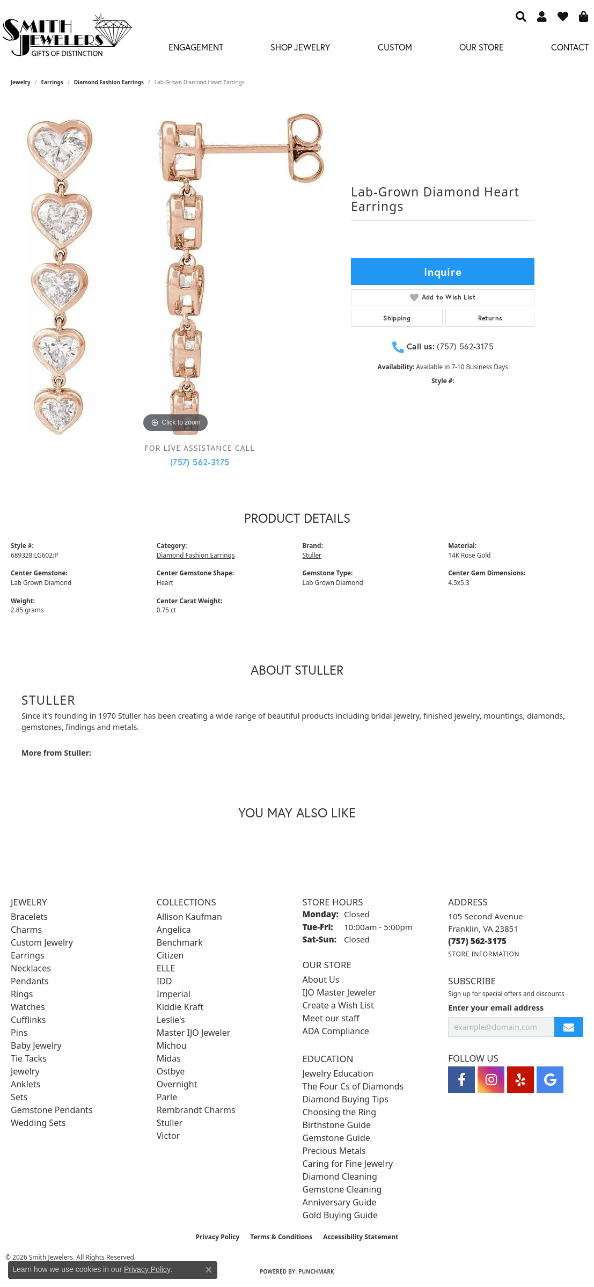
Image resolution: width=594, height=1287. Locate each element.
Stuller (312, 555)
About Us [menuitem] (321, 979)
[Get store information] (483, 954)
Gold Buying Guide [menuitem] (340, 1215)
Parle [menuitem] (167, 1097)
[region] (175, 274)
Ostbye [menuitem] (171, 1071)
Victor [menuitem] (168, 1136)
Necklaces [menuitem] (31, 968)
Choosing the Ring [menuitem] (340, 1112)
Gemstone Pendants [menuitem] (52, 1110)
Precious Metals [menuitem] (334, 1151)
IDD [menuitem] (164, 981)
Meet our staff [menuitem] (331, 1018)
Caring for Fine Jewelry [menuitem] (348, 1163)
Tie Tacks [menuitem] (29, 1058)
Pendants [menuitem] (30, 981)
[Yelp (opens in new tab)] (520, 1079)
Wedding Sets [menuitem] (38, 1123)
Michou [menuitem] (172, 1045)
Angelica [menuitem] (174, 929)
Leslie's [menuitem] (171, 1020)
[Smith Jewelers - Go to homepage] (67, 37)
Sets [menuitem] (19, 1097)
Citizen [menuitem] (170, 955)
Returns (490, 318)
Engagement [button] (195, 47)
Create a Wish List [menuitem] (338, 1005)
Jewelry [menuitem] (25, 1071)
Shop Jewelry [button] (300, 47)
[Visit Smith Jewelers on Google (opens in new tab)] (550, 1079)
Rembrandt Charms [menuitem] (196, 1110)
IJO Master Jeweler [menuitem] (340, 992)
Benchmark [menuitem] (180, 942)
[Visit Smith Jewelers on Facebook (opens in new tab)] (461, 1079)
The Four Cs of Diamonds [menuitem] (353, 1086)
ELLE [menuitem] (166, 968)
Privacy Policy (218, 1236)
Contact (570, 47)
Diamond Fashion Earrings (109, 82)
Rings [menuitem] (22, 994)
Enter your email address (496, 1008)
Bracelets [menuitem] (29, 917)
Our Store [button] (481, 47)
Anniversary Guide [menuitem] (340, 1202)
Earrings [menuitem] (28, 955)
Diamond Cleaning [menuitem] (340, 1176)
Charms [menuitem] (26, 929)
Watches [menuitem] (28, 1007)
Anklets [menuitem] (25, 1084)
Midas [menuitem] (169, 1058)
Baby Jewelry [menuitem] (36, 1045)
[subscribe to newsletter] (568, 1027)
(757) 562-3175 (200, 461)
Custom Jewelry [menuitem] (42, 942)
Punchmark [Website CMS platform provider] (316, 1271)
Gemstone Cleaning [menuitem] (342, 1189)
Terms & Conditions (281, 1236)
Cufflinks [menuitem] (28, 1020)
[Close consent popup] (209, 1270)
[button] (521, 16)
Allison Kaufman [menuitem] (189, 917)
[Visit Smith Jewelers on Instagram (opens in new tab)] (491, 1079)
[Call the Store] (477, 940)
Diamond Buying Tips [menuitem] (345, 1099)
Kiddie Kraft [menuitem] (180, 1007)
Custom (395, 47)
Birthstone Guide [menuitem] (337, 1125)
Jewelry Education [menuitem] (338, 1073)
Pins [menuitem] (19, 1033)
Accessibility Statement (360, 1236)
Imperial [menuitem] (173, 994)
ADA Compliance (336, 1031)
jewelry (21, 82)
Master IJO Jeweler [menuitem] (194, 1033)
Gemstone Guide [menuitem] (336, 1138)
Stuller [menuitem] (169, 1123)
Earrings (52, 82)
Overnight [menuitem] (177, 1084)
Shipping (396, 318)
